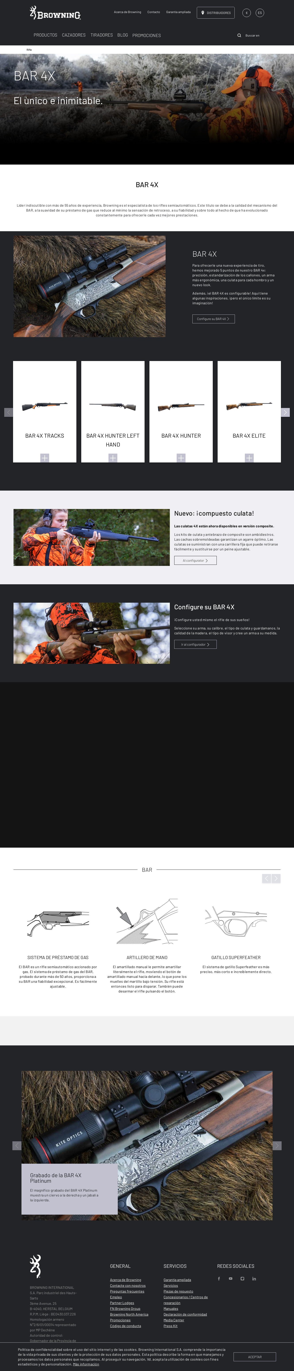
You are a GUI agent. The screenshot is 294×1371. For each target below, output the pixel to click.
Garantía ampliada (177, 1280)
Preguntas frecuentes (127, 1291)
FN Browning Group (125, 1308)
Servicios (171, 1285)
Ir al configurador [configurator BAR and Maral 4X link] (193, 644)
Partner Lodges (122, 1303)
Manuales (171, 1308)
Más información (86, 1364)
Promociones (120, 1320)
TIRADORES (102, 34)
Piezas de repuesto (178, 1291)
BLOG (122, 34)
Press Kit (171, 1326)
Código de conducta (125, 1326)
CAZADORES (74, 34)
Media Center (174, 1320)
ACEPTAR (255, 1357)
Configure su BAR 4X (213, 319)
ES (260, 13)
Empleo (116, 1297)
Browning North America (129, 1314)
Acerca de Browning (125, 1280)
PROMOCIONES (146, 35)
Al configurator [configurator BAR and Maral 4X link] (193, 560)
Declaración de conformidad (185, 1314)
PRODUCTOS (45, 34)
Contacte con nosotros (128, 1285)
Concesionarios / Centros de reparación (186, 1300)
